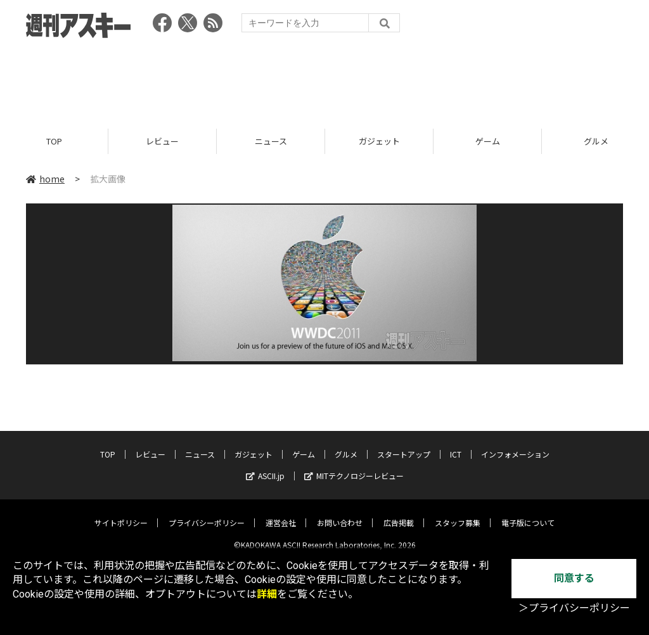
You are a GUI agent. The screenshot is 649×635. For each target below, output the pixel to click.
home (45, 178)
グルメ (346, 444)
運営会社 (281, 513)
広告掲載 (398, 513)
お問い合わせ (340, 513)
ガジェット (379, 141)
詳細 (267, 594)
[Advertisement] (324, 79)
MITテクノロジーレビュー (354, 466)
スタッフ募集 (457, 513)
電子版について (528, 513)
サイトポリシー (121, 513)
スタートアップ (403, 444)
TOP (54, 141)
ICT (455, 444)
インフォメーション (515, 444)
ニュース (271, 141)
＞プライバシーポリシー (574, 608)
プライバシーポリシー (207, 513)
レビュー (162, 141)
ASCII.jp (265, 466)
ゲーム (487, 141)
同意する (574, 578)
